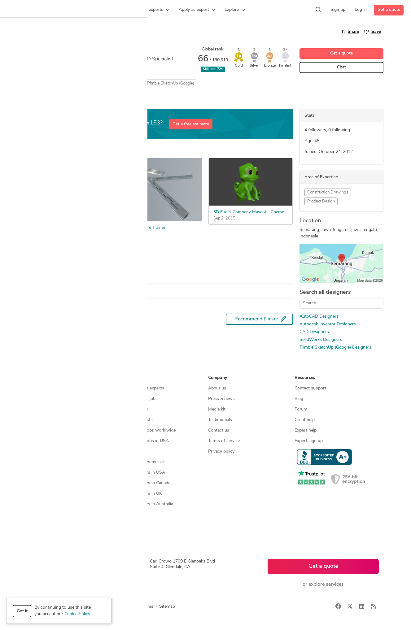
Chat (341, 67)
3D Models (68, 83)
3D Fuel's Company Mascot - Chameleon (252, 212)
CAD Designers (314, 332)
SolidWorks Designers (321, 339)
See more (46, 260)
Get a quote (389, 9)
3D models (131, 451)
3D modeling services (55, 430)
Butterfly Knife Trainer (144, 227)
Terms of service (224, 441)
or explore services (323, 584)
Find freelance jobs (139, 399)
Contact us (218, 430)
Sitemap (129, 525)
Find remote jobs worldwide (148, 430)
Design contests (50, 409)
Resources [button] (305, 378)
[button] (119, 10)
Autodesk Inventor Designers (328, 324)
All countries (133, 514)
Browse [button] (129, 378)
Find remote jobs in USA (145, 441)
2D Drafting (41, 83)
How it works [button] (48, 378)
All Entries (122, 98)
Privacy (129, 606)
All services (45, 462)
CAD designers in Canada (145, 483)
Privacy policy (221, 451)
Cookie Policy (77, 614)
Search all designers (325, 292)
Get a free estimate (191, 124)
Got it (22, 611)
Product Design (321, 201)
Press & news (221, 399)
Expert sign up (309, 441)
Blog (299, 399)
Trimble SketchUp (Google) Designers (335, 347)
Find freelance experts (142, 388)
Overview (37, 98)
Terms (147, 606)
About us (217, 388)
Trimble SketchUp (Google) (170, 83)
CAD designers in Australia (147, 504)
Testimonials (220, 420)
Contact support (310, 388)
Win (77, 98)
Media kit (216, 409)
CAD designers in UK (141, 493)
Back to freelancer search (54, 31)
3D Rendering (97, 83)
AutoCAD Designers (319, 316)
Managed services (52, 399)
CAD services (47, 420)
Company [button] (217, 378)
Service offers (134, 409)
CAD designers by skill (142, 462)
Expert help (306, 430)
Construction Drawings (327, 192)
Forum (301, 409)
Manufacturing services (57, 451)
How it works (48, 388)
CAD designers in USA (143, 472)
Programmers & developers (61, 441)
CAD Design (128, 83)
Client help (305, 420)
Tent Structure (46, 227)
